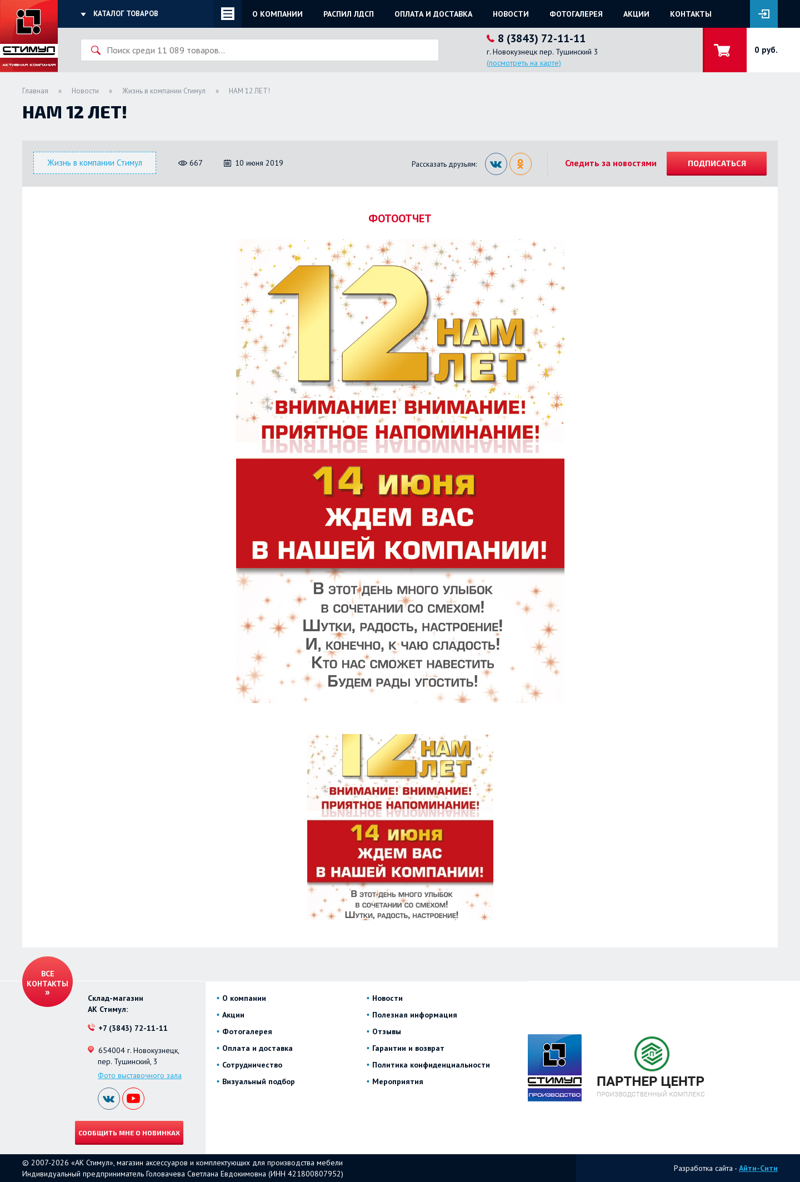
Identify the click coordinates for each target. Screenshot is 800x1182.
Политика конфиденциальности (431, 1065)
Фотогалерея (576, 14)
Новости (511, 14)
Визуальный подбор (258, 1081)
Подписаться (717, 163)
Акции (636, 14)
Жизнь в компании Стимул (164, 91)
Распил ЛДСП (348, 14)
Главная (35, 91)
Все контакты (47, 979)
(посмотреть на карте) (524, 63)
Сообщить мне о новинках (129, 1132)
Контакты (691, 14)
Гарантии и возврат (408, 1048)
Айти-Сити (758, 1168)
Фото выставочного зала (140, 1075)
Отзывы (386, 1031)
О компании (277, 14)
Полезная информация (414, 1015)
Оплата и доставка (433, 14)
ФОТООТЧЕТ (400, 218)
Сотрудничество (252, 1065)
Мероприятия (397, 1081)
